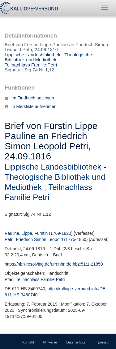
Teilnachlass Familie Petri (31, 64)
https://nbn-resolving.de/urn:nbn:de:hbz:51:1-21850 (54, 264)
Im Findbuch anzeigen (29, 97)
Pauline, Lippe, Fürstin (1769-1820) (38, 233)
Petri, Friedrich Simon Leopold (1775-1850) (46, 239)
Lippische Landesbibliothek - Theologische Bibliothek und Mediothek (48, 57)
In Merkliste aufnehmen (31, 106)
